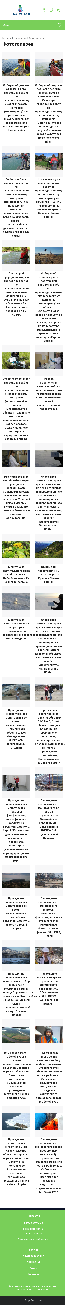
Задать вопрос (33, 1233)
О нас (33, 1268)
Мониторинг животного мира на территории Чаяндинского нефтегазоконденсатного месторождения (16, 629)
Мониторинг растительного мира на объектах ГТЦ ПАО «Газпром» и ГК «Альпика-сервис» (16, 574)
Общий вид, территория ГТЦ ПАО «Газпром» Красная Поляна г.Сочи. (48, 574)
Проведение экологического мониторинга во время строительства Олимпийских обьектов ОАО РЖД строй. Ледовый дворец (16, 913)
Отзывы (33, 1274)
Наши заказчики (33, 1255)
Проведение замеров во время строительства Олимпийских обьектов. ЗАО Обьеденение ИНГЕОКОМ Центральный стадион (49, 988)
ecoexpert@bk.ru (33, 1228)
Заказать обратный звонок (33, 1239)
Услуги (33, 1249)
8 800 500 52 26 (33, 1222)
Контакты (33, 1216)
